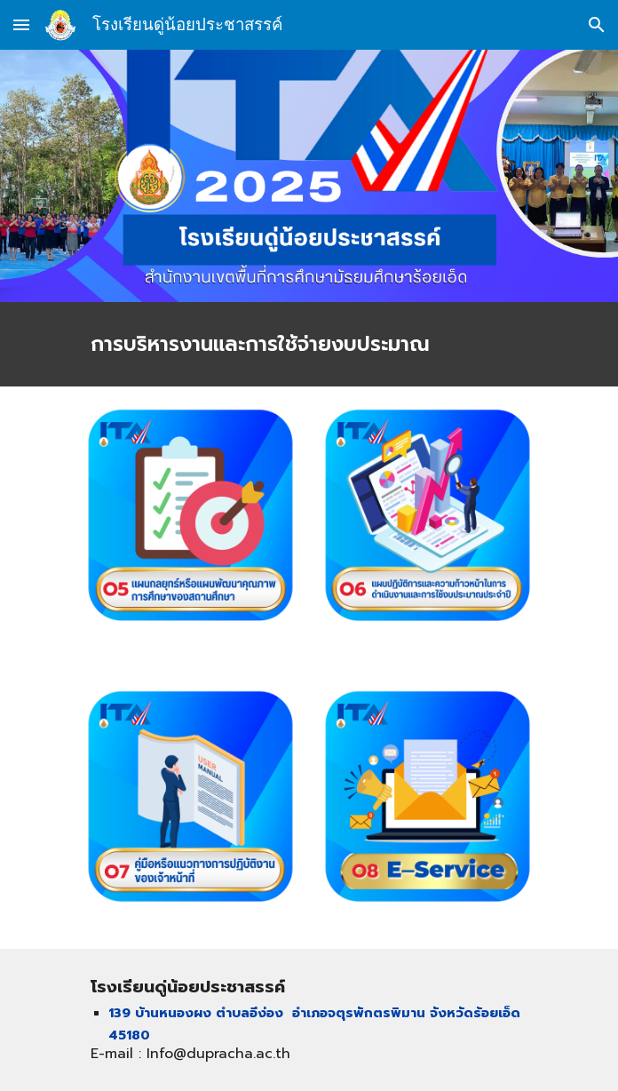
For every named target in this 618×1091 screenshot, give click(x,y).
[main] (308, 344)
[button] (21, 24)
